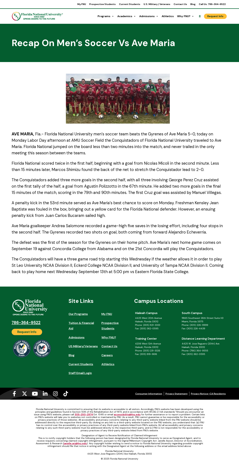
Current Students (129, 4)
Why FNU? (185, 16)
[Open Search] (199, 16)
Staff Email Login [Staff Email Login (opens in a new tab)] (80, 373)
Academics (126, 16)
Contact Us (180, 4)
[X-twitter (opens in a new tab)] (24, 393)
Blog (193, 4)
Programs (106, 16)
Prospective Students (102, 4)
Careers (107, 355)
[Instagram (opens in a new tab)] (55, 393)
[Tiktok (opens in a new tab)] (65, 393)
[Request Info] (215, 16)
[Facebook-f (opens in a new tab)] (14, 393)
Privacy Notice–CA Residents (208, 393)
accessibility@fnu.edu (127, 414)
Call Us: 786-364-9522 (212, 4)
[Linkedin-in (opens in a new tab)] (45, 393)
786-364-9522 (26, 322)
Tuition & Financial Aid (81, 326)
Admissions (148, 16)
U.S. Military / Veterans (157, 4)
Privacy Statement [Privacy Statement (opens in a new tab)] (176, 393)
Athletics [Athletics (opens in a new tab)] (168, 16)
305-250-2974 (84, 414)
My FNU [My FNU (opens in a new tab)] (81, 4)
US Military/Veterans (83, 346)
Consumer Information (148, 393)
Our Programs (78, 314)
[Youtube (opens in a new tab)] (35, 393)
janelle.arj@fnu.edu (75, 443)
